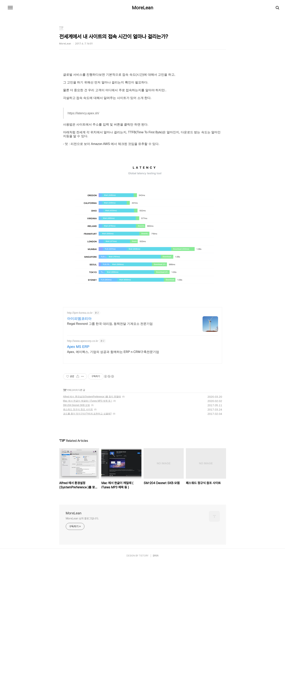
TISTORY (143, 674)
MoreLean (142, 7)
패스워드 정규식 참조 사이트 (78, 528)
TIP (64, 509)
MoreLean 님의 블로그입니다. (82, 637)
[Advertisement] (142, 96)
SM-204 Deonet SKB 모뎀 (76, 524)
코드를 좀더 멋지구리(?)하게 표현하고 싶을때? (87, 532)
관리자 (156, 674)
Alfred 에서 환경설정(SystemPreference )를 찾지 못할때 (92, 515)
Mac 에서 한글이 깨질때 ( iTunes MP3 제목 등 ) (87, 520)
